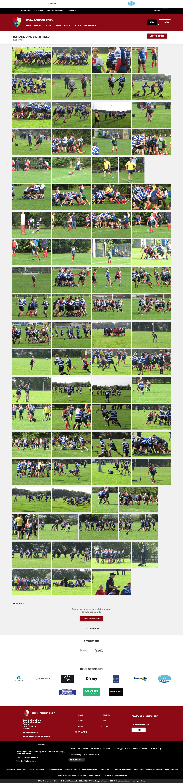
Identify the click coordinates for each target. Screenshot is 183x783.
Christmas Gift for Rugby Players (89, 775)
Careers (106, 749)
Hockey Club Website (71, 769)
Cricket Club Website (54, 769)
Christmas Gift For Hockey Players (116, 775)
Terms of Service (140, 749)
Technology (117, 749)
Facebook (38, 11)
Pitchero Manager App (123, 769)
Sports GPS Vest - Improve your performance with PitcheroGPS (156, 769)
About (85, 749)
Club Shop (71, 11)
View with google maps (36, 736)
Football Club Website (36, 769)
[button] (29, 25)
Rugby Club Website (89, 769)
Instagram (25, 11)
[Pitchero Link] (166, 11)
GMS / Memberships (55, 11)
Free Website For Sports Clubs (15, 769)
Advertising (96, 749)
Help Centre (75, 749)
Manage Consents (91, 755)
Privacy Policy (155, 749)
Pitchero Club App (105, 769)
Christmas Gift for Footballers (65, 775)
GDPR (127, 749)
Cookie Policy (75, 755)
